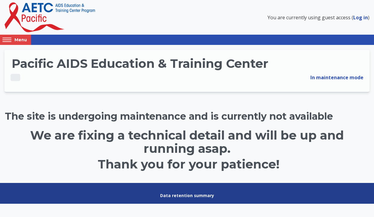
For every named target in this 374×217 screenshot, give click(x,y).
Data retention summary (187, 195)
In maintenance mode (336, 77)
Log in (360, 17)
